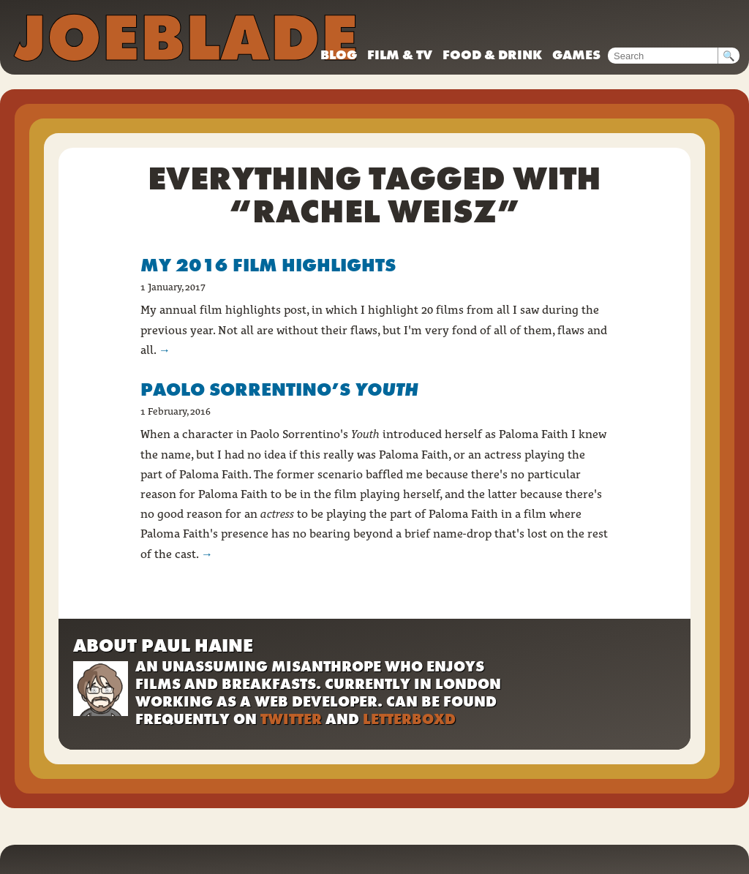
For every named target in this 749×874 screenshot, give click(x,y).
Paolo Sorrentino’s (279, 389)
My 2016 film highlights (268, 265)
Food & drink (492, 54)
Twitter (291, 718)
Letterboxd (409, 718)
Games (576, 54)
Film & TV (399, 54)
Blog (338, 54)
